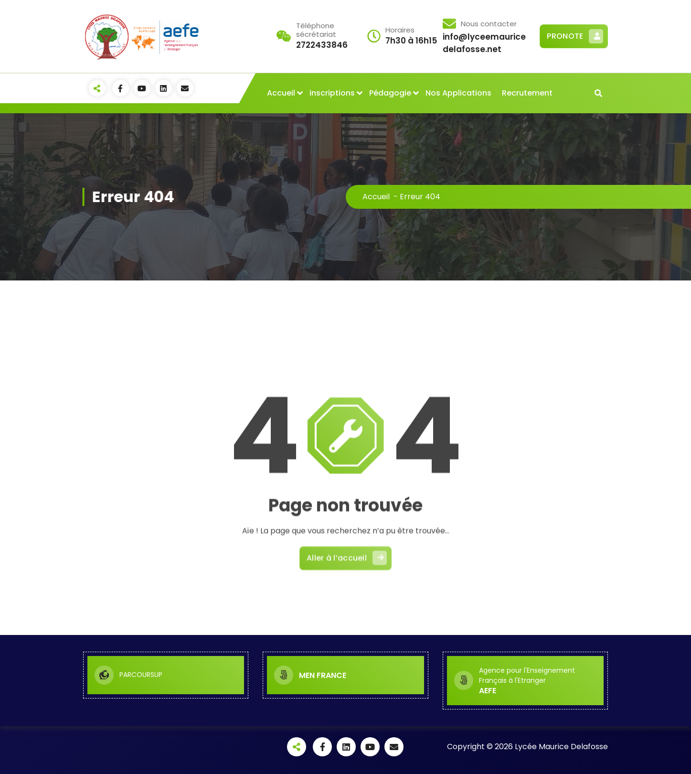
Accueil (281, 92)
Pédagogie (390, 92)
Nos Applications (458, 92)
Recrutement (527, 92)
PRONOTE (575, 36)
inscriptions (332, 92)
